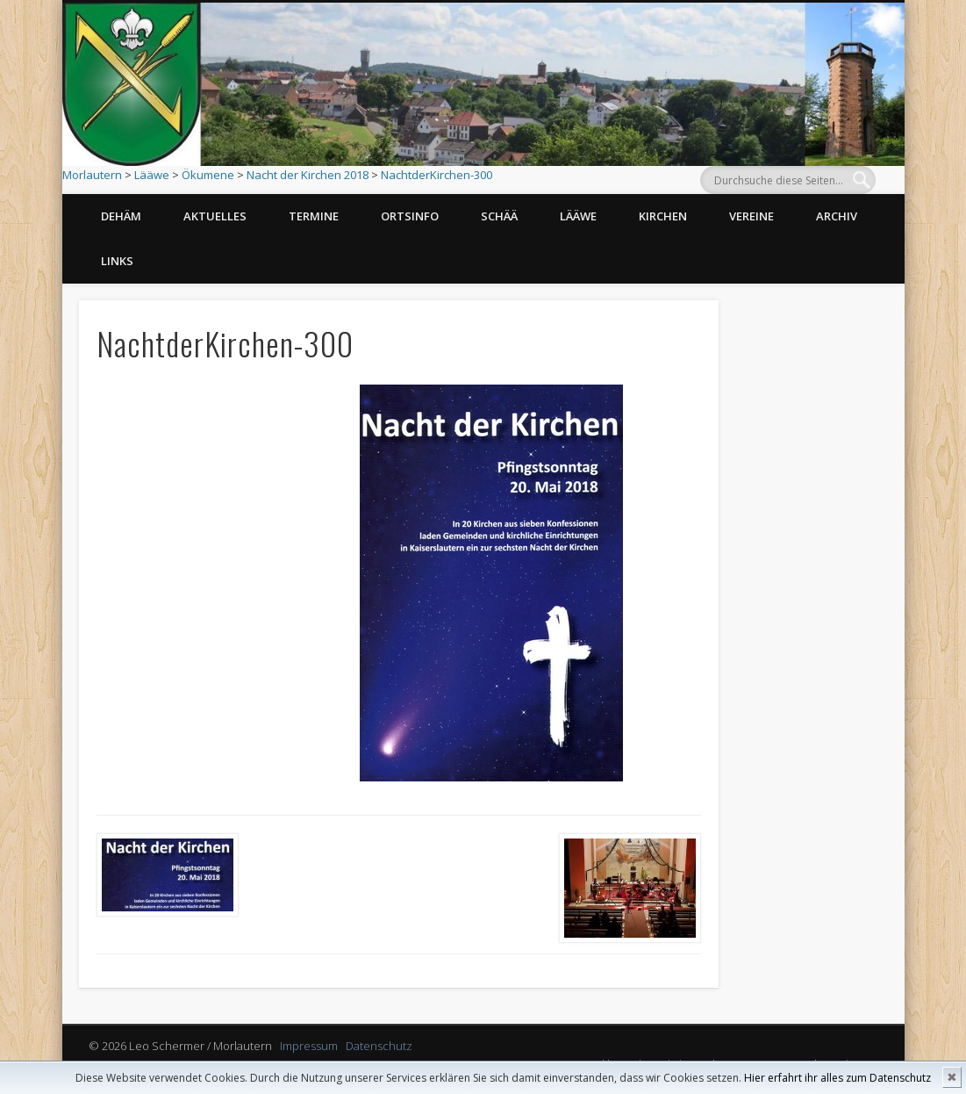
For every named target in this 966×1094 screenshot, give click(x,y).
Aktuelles (215, 216)
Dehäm (121, 216)
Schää (499, 216)
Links (117, 261)
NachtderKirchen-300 (436, 175)
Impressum (309, 1046)
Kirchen (663, 216)
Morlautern (92, 175)
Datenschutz (379, 1046)
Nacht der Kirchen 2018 (308, 175)
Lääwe (151, 175)
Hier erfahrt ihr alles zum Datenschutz (837, 1077)
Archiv (836, 216)
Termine (314, 216)
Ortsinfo (410, 216)
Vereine (751, 216)
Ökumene (208, 175)
